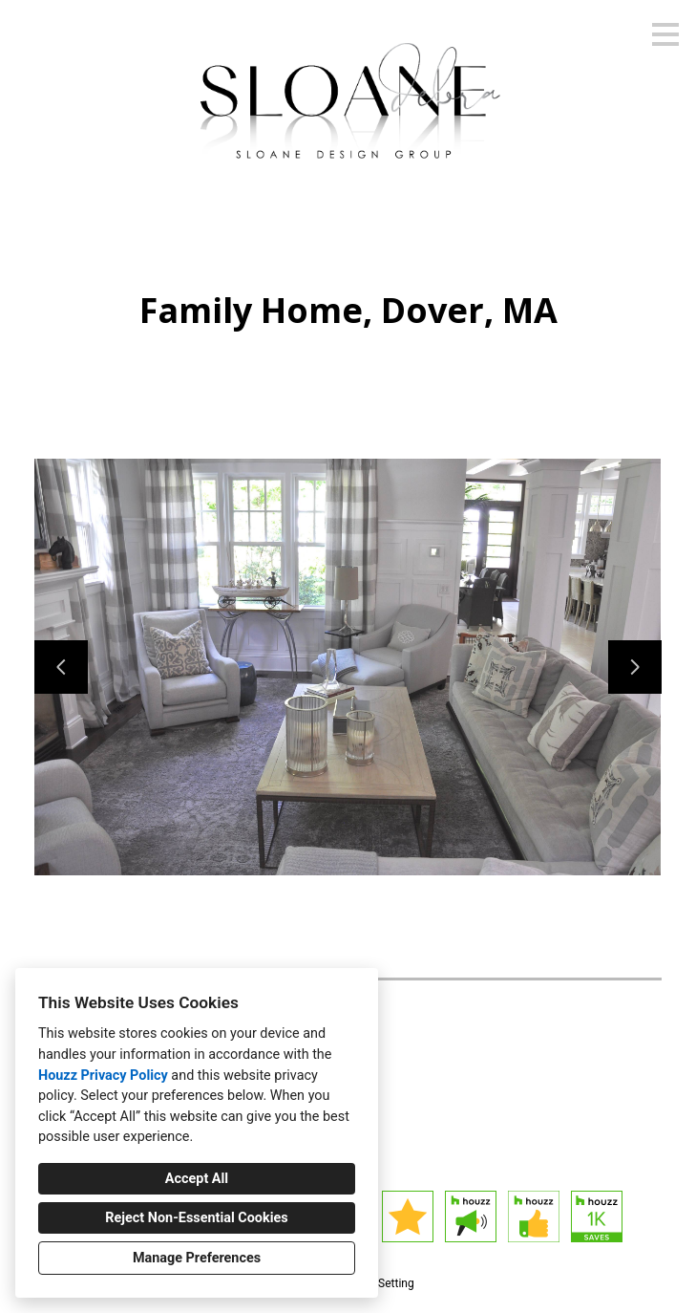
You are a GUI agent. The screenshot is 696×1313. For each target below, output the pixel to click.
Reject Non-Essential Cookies (196, 1218)
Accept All (196, 1179)
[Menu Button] (665, 34)
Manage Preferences (197, 1258)
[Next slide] (635, 667)
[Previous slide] (61, 667)
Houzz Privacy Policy (103, 1075)
